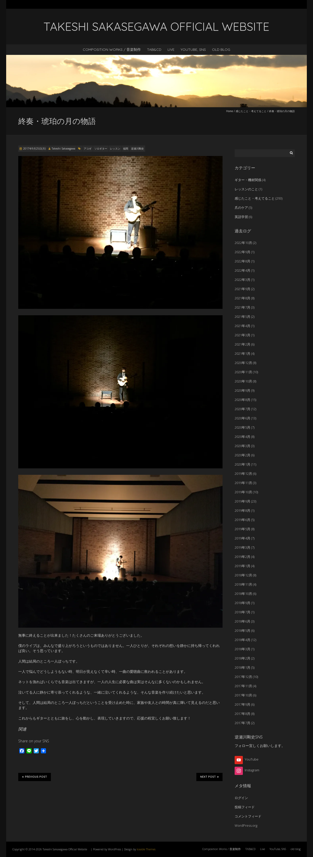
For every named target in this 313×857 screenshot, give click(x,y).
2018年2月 (242, 658)
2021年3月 (242, 335)
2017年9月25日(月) (34, 148)
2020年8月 (242, 399)
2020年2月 (242, 455)
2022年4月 (242, 270)
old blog (221, 49)
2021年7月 (242, 307)
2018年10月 (243, 593)
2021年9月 (242, 289)
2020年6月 (242, 418)
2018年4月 (242, 639)
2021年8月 (242, 298)
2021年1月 (242, 353)
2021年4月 (242, 325)
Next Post (209, 776)
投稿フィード (245, 807)
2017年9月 (242, 704)
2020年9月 (242, 390)
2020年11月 (243, 372)
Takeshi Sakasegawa (63, 148)
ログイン (241, 797)
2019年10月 (243, 492)
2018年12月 (243, 575)
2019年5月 (242, 529)
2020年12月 (243, 362)
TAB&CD (154, 49)
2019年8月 (242, 510)
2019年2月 (242, 556)
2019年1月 (242, 566)
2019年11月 (243, 482)
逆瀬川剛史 (137, 148)
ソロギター (100, 148)
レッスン (115, 148)
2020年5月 (242, 427)
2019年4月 (242, 538)
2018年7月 (242, 612)
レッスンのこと (246, 189)
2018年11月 (243, 584)
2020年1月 (242, 464)
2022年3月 (242, 279)
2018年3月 (242, 649)
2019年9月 (242, 501)
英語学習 (241, 216)
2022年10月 (243, 242)
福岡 (125, 148)
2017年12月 (243, 676)
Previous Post (34, 776)
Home (229, 111)
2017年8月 (242, 713)
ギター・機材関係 (248, 180)
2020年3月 (242, 446)
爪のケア (241, 207)
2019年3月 (242, 547)
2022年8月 (242, 261)
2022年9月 (242, 252)
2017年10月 (243, 695)
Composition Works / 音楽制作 (112, 49)
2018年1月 (242, 667)
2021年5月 (242, 316)
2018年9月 (242, 602)
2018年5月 (242, 630)
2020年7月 (242, 409)
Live (171, 49)
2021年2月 (242, 344)
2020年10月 (243, 381)
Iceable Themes (146, 849)
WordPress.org (246, 825)
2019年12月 (243, 473)
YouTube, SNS (193, 49)
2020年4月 (242, 436)
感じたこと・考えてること (251, 111)
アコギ (87, 148)
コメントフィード (248, 816)
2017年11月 (243, 686)
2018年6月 (242, 621)
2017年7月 (242, 723)
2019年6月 (242, 519)
